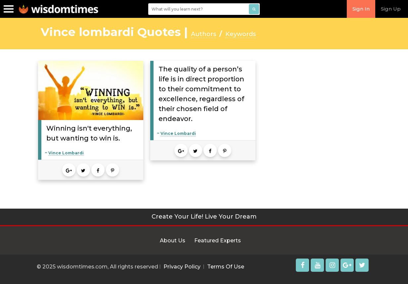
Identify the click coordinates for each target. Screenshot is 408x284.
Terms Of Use (225, 267)
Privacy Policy (182, 267)
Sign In (361, 9)
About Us (172, 240)
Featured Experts (217, 240)
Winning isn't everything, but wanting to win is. (89, 133)
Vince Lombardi (66, 152)
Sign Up (391, 9)
